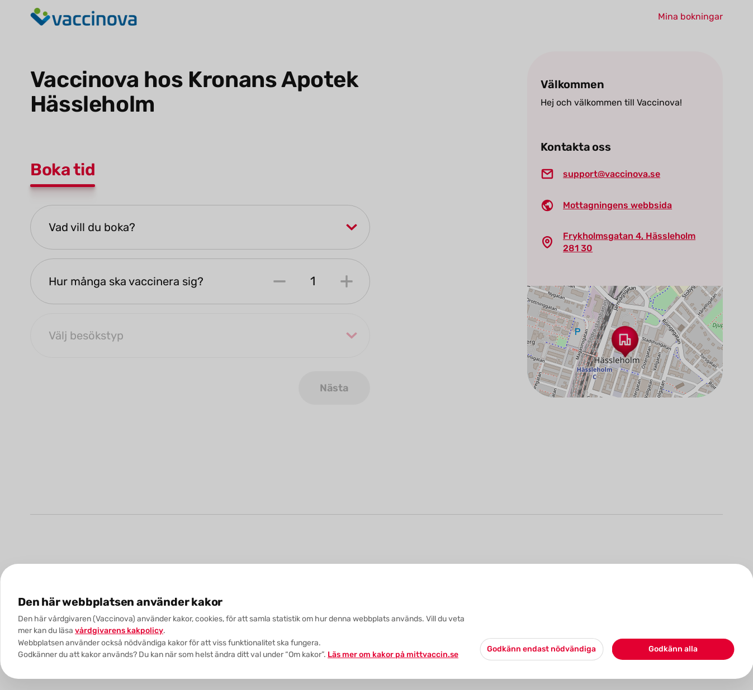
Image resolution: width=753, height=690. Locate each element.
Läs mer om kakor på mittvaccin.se (393, 654)
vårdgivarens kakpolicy (119, 630)
